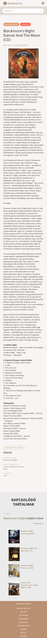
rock (5, 475)
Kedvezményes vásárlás (14, 447)
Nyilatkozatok (23, 626)
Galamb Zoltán (12, 45)
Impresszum (23, 619)
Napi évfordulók (23, 608)
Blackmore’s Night (10, 460)
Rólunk (23, 612)
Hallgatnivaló (11, 24)
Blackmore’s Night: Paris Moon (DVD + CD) (23, 549)
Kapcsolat (23, 622)
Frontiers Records (10, 467)
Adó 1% (23, 633)
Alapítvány (23, 615)
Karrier (23, 629)
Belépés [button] (23, 636)
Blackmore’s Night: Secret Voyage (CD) (21, 532)
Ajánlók (25, 24)
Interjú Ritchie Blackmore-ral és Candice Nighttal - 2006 (23, 585)
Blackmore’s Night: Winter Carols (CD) (21, 566)
